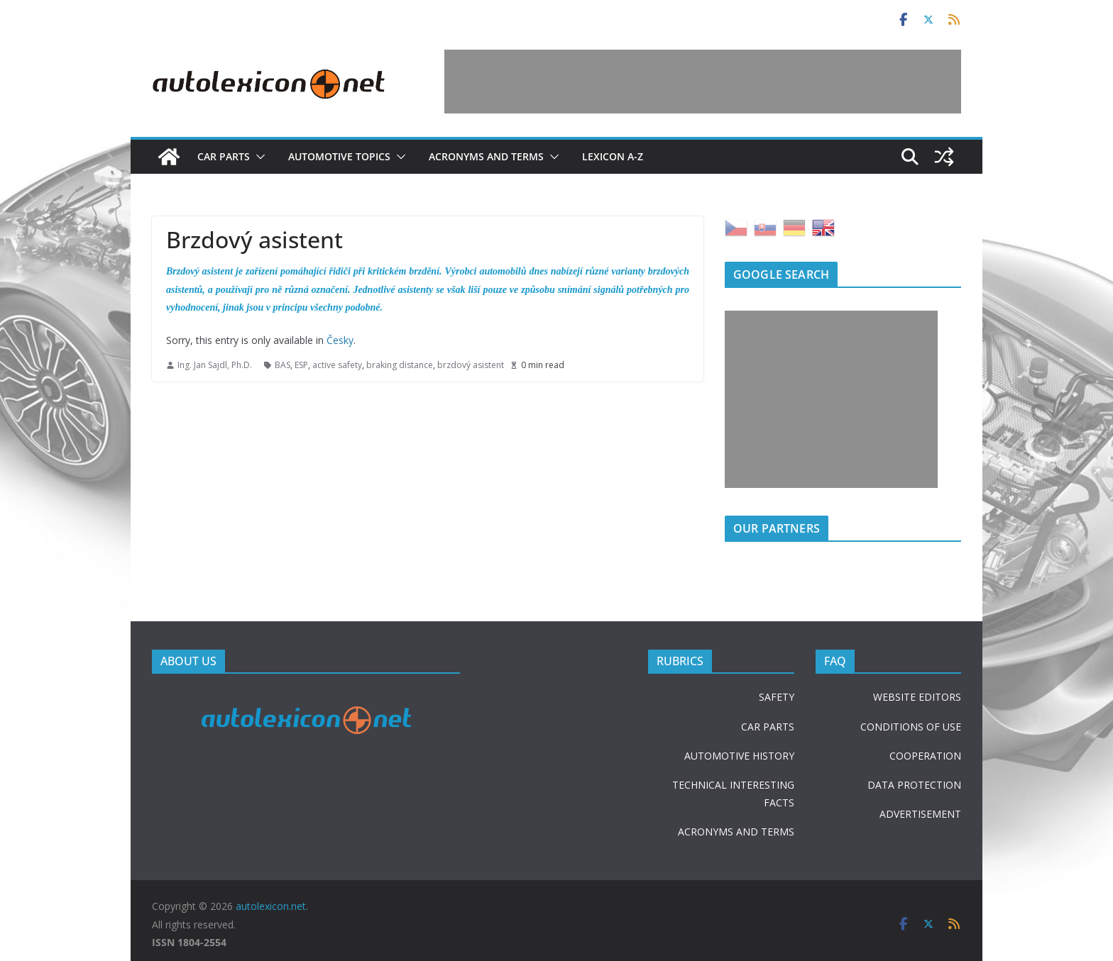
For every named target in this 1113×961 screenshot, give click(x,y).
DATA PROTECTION (914, 784)
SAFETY (776, 697)
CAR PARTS (767, 726)
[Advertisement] (702, 81)
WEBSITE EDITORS (917, 697)
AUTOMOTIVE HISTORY (739, 755)
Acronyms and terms (486, 156)
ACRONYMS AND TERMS (736, 831)
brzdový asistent (470, 365)
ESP (301, 365)
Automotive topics (339, 156)
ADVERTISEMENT (920, 814)
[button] (257, 157)
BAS (282, 365)
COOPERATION (925, 755)
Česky (340, 340)
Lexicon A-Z (612, 156)
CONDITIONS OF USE (910, 726)
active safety (337, 365)
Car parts (223, 156)
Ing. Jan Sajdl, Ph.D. (214, 365)
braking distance (399, 365)
